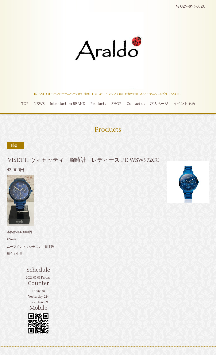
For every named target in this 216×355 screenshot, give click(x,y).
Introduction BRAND (67, 103)
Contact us (136, 103)
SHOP (116, 103)
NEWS (39, 103)
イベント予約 (184, 103)
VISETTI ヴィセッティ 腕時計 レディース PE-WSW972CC (83, 160)
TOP (24, 103)
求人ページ (159, 103)
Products (98, 103)
